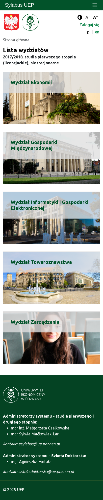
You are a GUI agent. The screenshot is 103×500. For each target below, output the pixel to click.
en (97, 32)
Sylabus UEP (19, 5)
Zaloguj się (89, 25)
